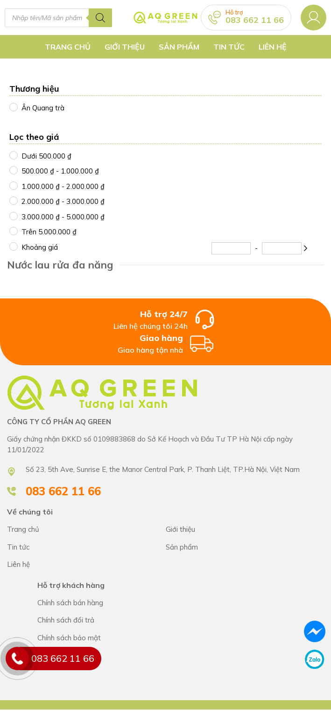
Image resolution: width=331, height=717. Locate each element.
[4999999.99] (13, 230)
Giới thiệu (125, 46)
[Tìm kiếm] (100, 17)
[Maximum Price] (281, 248)
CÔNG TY (245, 529)
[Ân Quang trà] (13, 106)
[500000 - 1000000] (13, 170)
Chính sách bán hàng (180, 603)
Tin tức (229, 46)
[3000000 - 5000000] (13, 215)
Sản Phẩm (179, 46)
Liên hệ (273, 46)
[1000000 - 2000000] (13, 185)
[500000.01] (13, 155)
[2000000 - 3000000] (13, 200)
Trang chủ (68, 46)
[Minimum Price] (231, 248)
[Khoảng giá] (13, 246)
